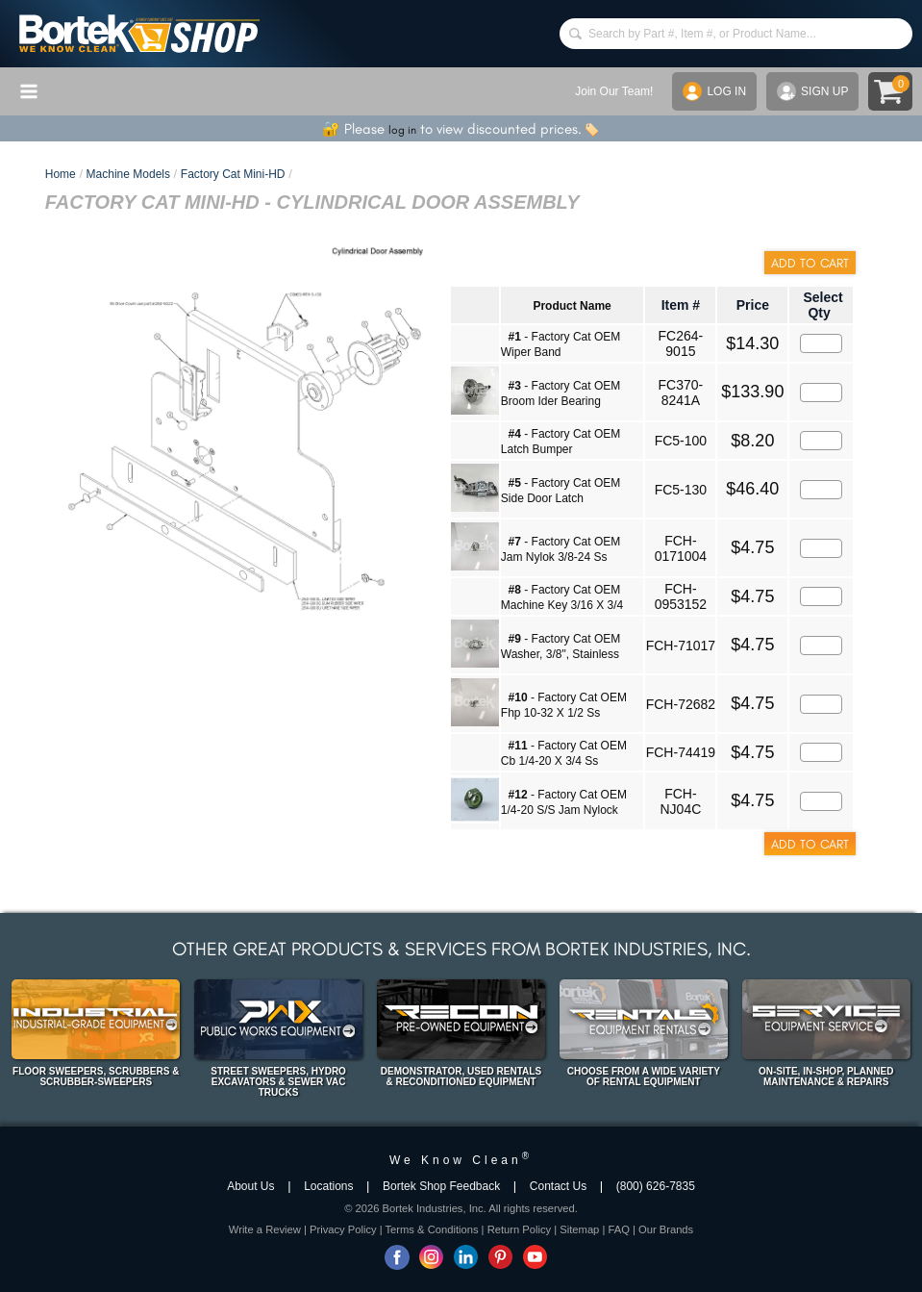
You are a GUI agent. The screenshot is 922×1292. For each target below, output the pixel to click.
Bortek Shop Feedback (441, 1186)
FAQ (618, 1229)
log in (402, 130)
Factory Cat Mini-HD (233, 174)
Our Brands (665, 1229)
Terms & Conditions (432, 1229)
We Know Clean (461, 1160)
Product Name (572, 306)
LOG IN (714, 91)
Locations (328, 1186)
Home (60, 174)
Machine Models (128, 174)
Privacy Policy (343, 1229)
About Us (250, 1186)
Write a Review (265, 1229)
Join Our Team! (614, 91)
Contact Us (558, 1186)
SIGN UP (812, 91)
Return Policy (519, 1229)
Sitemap (579, 1229)
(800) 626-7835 (655, 1186)
